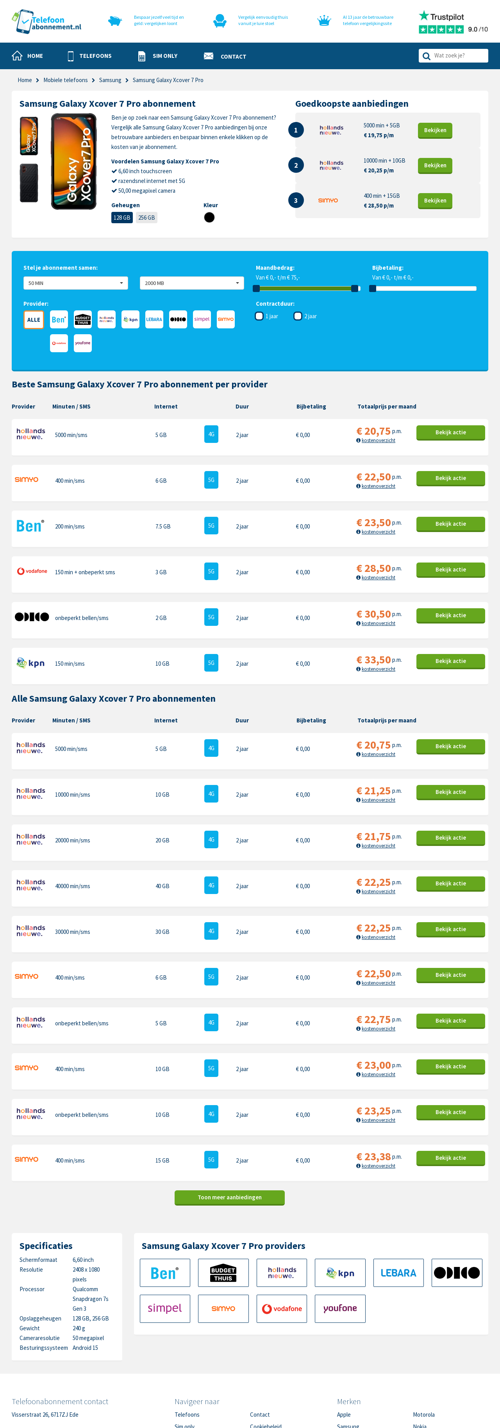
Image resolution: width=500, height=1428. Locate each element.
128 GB (122, 217)
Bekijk (435, 130)
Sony (419, 1362)
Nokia (420, 1338)
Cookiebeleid (266, 1338)
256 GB (146, 217)
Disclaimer (262, 1362)
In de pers (187, 1374)
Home (25, 80)
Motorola (424, 1325)
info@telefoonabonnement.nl (63, 1355)
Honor (420, 1350)
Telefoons (187, 1325)
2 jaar (310, 316)
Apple (344, 1325)
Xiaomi (345, 1374)
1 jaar (272, 316)
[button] (89, 56)
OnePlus (347, 1350)
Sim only (185, 1338)
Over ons (185, 1362)
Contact (260, 1325)
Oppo (419, 1374)
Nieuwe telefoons (197, 1350)
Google (345, 1362)
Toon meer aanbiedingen (230, 1108)
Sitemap (260, 1374)
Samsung (110, 80)
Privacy (259, 1350)
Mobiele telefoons (65, 80)
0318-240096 (51, 1345)
